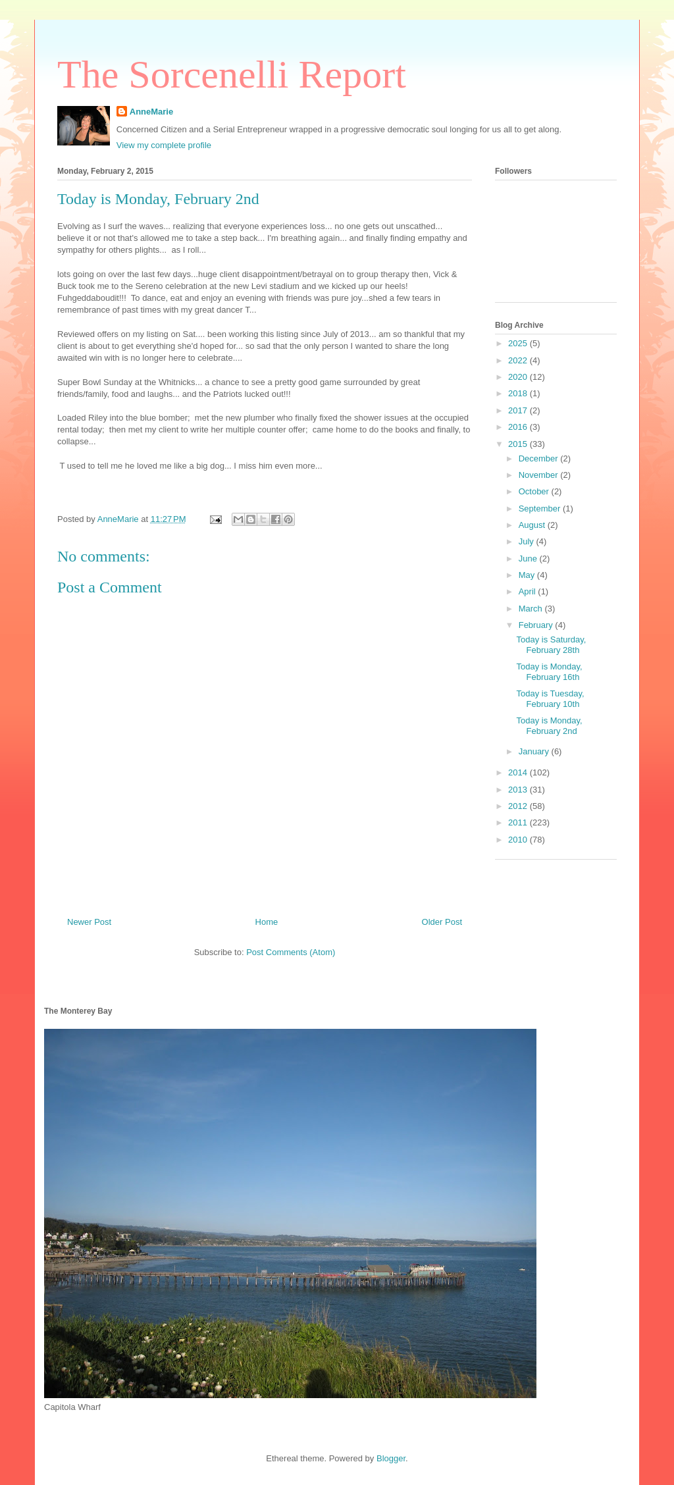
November (540, 475)
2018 (519, 393)
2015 (519, 444)
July (527, 541)
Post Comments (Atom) (290, 952)
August (533, 525)
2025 (519, 343)
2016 (519, 427)
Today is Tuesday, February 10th (550, 699)
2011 (519, 822)
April (528, 591)
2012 (519, 806)
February (537, 625)
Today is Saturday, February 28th (551, 645)
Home (266, 922)
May (528, 575)
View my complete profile (164, 145)
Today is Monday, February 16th (549, 672)
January (535, 751)
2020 (519, 377)
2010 (519, 840)
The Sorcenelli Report (231, 74)
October (535, 491)
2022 (519, 360)
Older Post (442, 922)
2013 (519, 790)
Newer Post (89, 922)
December (540, 458)
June (529, 558)
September (541, 508)
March (532, 608)
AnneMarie (151, 112)
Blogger (390, 1458)
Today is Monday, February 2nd (549, 726)
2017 (519, 410)
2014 (519, 772)
